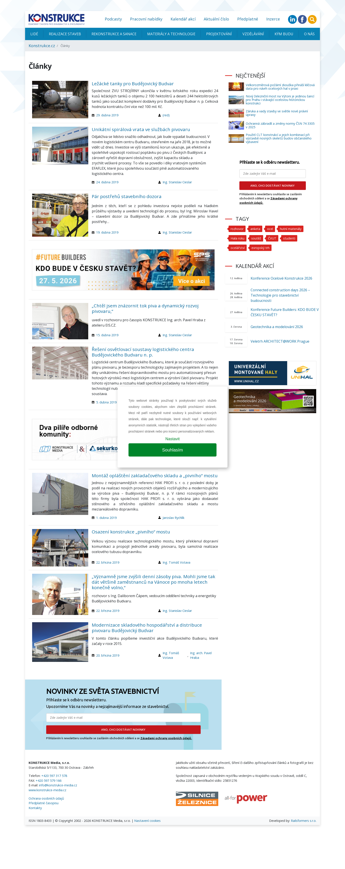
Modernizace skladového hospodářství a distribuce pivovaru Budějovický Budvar (147, 627)
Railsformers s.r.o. (303, 821)
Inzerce (273, 19)
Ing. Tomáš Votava (176, 562)
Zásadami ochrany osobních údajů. (166, 738)
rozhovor (237, 229)
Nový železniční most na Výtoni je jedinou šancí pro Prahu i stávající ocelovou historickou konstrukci (280, 99)
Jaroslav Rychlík (173, 518)
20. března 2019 (107, 655)
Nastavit (172, 439)
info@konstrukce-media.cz (58, 785)
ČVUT (272, 238)
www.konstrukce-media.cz (47, 790)
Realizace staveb (65, 34)
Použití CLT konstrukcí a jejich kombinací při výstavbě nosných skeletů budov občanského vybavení (279, 138)
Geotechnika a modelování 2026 (277, 326)
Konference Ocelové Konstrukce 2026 (281, 278)
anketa (255, 229)
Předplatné (247, 19)
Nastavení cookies (147, 821)
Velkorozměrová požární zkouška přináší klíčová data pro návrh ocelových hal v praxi (280, 87)
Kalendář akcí (183, 19)
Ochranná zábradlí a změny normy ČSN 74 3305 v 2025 (280, 125)
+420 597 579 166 (48, 780)
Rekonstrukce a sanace (114, 34)
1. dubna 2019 (106, 518)
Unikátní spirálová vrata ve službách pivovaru (141, 129)
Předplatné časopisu (44, 803)
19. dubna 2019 (107, 232)
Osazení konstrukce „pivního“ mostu (131, 532)
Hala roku (237, 238)
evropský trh (260, 248)
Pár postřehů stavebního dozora (126, 196)
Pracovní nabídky (146, 19)
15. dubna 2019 (107, 335)
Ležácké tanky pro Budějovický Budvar (133, 83)
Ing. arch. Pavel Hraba (201, 655)
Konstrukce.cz (42, 45)
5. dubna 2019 (106, 402)
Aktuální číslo (216, 19)
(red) (166, 115)
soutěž (256, 238)
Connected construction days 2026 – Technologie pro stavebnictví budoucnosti (280, 295)
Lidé (34, 34)
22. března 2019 (107, 562)
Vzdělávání (253, 34)
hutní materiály (290, 229)
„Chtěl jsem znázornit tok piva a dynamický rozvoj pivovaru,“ (145, 308)
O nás (309, 34)
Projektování (219, 34)
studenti (289, 238)
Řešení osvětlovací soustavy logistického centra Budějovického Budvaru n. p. (143, 352)
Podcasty (113, 19)
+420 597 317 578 (54, 776)
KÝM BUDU (284, 34)
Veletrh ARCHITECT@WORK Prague (280, 341)
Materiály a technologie (171, 34)
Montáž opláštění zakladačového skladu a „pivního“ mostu (155, 475)
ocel (270, 229)
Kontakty (35, 808)
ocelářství (238, 248)
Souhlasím (172, 449)
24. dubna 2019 (107, 182)
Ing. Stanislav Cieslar (177, 182)
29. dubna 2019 (107, 115)
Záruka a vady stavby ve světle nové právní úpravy (277, 113)
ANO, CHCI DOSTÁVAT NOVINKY (123, 730)
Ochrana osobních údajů (46, 798)
